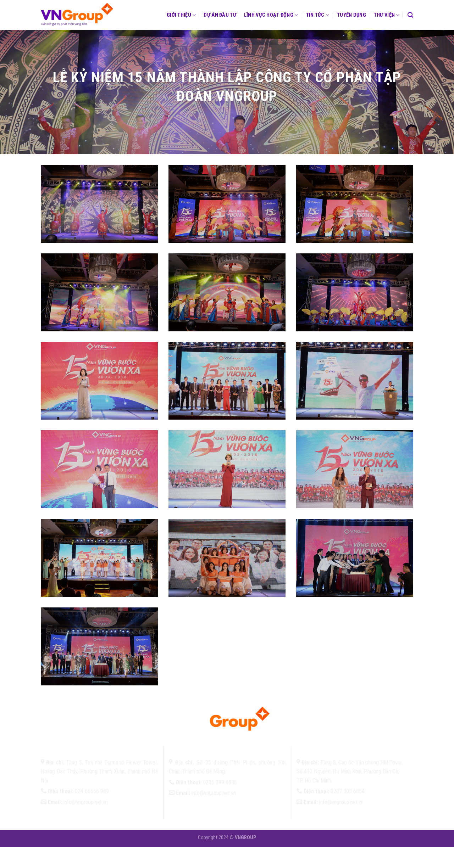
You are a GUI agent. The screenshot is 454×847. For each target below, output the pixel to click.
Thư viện (387, 15)
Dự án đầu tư (220, 15)
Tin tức (318, 15)
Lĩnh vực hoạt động (271, 15)
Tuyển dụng (351, 15)
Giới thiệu (181, 15)
